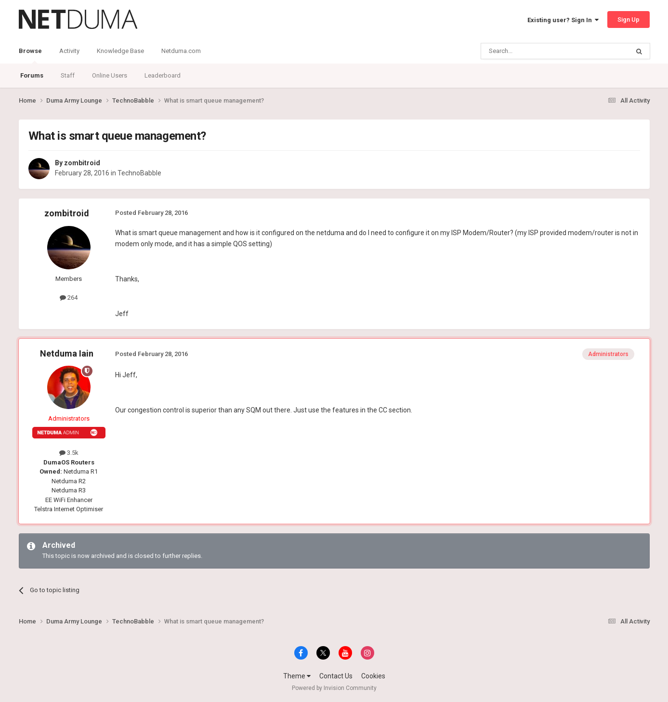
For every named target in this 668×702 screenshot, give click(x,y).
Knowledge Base (120, 50)
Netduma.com (181, 50)
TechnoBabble (139, 173)
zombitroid (82, 163)
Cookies (373, 676)
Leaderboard (162, 75)
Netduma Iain (66, 353)
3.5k (69, 452)
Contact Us (336, 676)
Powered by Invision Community (334, 688)
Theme (297, 676)
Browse (30, 55)
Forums (31, 75)
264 (69, 297)
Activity (69, 50)
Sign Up (628, 19)
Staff (68, 75)
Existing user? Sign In (563, 20)
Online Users (109, 75)
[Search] (532, 51)
